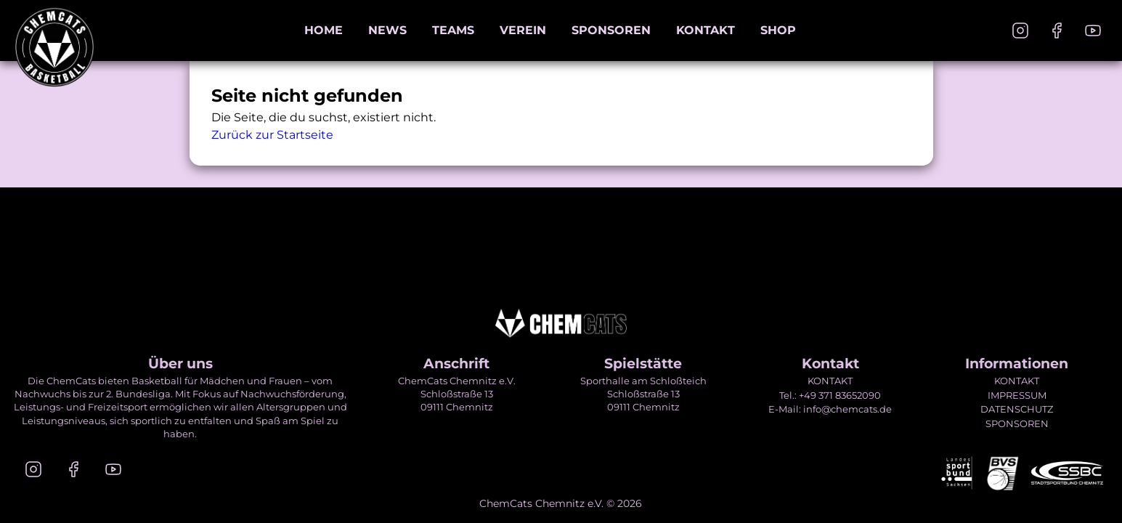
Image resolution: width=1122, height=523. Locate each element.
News (387, 30)
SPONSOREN (1017, 423)
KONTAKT (830, 380)
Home (323, 30)
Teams (453, 30)
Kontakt (705, 30)
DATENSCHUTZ (1016, 409)
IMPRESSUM (1017, 395)
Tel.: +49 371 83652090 (830, 395)
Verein (523, 30)
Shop (778, 30)
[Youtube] (1092, 30)
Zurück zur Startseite (272, 135)
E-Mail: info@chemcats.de (830, 409)
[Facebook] (1056, 30)
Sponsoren (611, 30)
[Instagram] (1020, 30)
